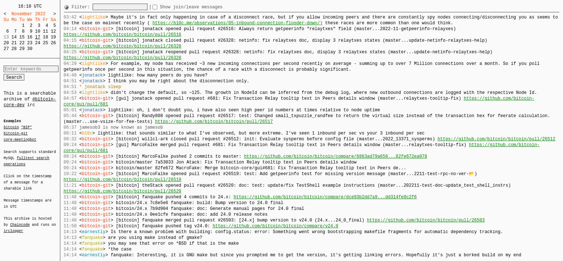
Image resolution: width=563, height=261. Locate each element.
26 (53, 43)
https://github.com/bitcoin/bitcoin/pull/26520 (122, 191)
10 (37, 31)
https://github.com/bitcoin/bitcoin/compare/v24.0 (275, 226)
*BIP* (26, 127)
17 (37, 37)
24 (37, 43)
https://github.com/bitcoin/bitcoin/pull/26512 (496, 139)
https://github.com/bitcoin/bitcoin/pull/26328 (122, 46)
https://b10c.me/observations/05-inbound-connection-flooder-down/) (238, 23)
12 (53, 31)
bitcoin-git (16, 133)
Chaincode (20, 220)
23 (29, 43)
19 (53, 37)
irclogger (13, 226)
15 (21, 37)
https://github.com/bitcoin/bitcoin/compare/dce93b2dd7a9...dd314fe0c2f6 (325, 197)
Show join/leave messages (204, 7)
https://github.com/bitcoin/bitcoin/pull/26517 (214, 122)
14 (14, 37)
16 (29, 37)
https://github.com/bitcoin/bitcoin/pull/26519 (122, 180)
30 (29, 49)
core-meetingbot (20, 139)
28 (14, 49)
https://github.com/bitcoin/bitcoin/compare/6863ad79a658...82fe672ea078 (335, 156)
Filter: (82, 7)
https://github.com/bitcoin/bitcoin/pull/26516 (122, 35)
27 (6, 49)
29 (21, 49)
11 (45, 31)
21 (14, 43)
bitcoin (11, 127)
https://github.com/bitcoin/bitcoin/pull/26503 (426, 220)
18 (45, 37)
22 (21, 43)
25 (45, 43)
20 (6, 43)
